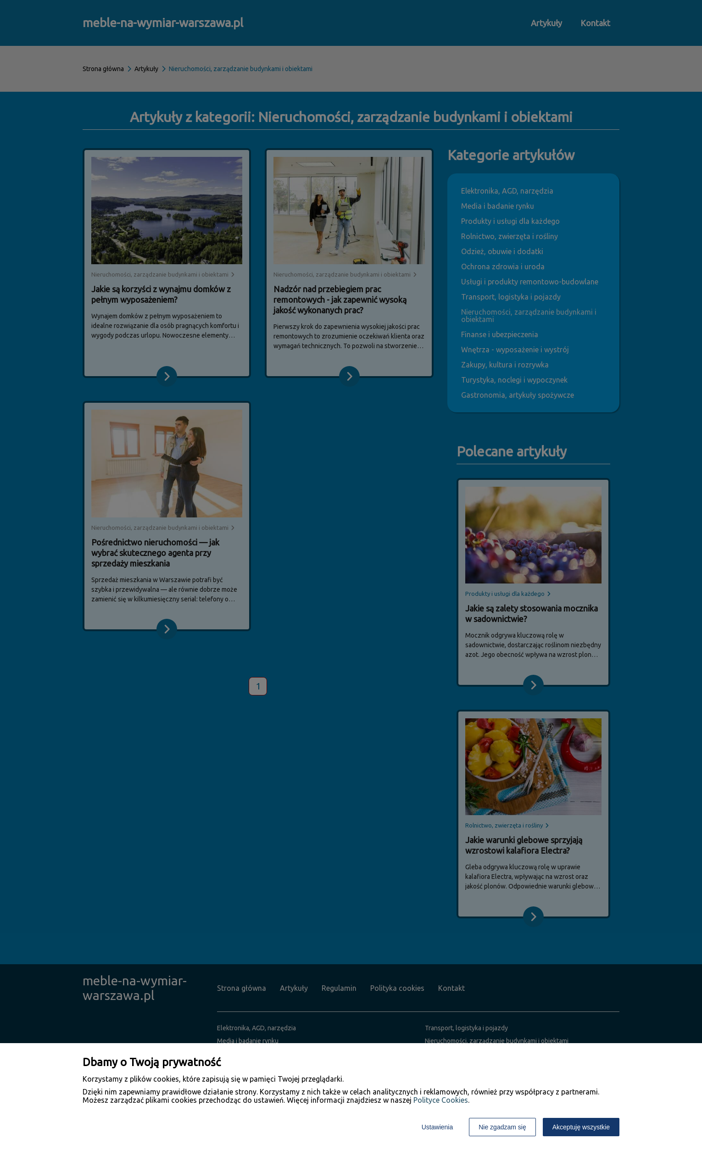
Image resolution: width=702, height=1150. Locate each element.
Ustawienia (437, 1127)
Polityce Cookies (440, 1100)
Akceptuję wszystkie (581, 1127)
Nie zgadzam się (502, 1127)
